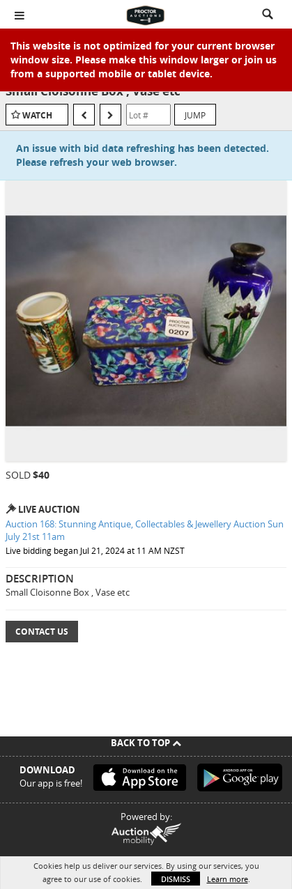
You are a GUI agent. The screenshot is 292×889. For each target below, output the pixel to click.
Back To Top (146, 742)
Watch (37, 115)
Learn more (227, 879)
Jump (195, 115)
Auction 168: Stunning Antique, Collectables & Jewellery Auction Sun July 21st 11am (145, 530)
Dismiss (175, 879)
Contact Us (41, 631)
